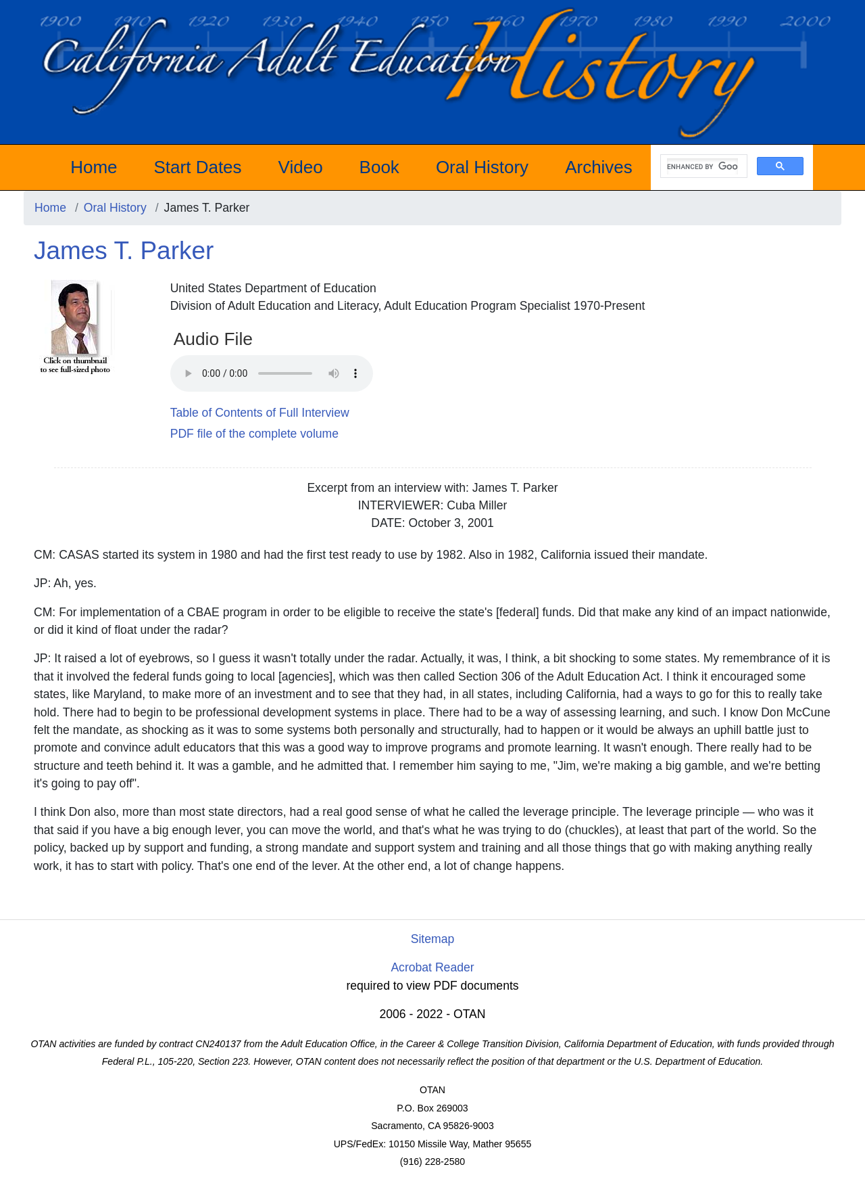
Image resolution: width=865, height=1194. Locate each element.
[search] (702, 166)
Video (300, 167)
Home (93, 167)
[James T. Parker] (74, 326)
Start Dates (198, 167)
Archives (599, 167)
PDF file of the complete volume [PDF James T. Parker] (254, 433)
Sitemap (433, 939)
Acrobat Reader (432, 967)
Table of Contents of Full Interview (259, 412)
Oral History (482, 167)
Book (379, 167)
